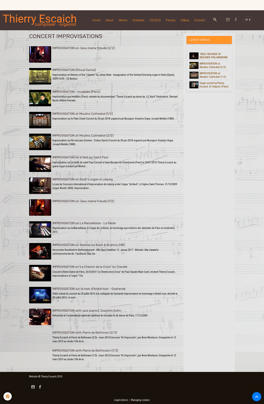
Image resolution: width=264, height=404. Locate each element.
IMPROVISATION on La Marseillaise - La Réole (84, 222)
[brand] (41, 20)
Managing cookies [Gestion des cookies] (140, 399)
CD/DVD (155, 20)
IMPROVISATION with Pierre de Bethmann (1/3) (85, 349)
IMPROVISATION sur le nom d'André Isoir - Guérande (88, 288)
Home (97, 20)
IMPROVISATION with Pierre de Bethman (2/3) (84, 331)
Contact (200, 20)
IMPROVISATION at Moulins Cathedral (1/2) (82, 113)
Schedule (139, 20)
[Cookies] (8, 396)
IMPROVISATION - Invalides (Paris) (76, 91)
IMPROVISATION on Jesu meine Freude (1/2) (83, 201)
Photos (171, 20)
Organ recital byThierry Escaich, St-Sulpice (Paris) (214, 84)
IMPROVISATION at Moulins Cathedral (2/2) (83, 135)
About (110, 20)
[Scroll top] (256, 396)
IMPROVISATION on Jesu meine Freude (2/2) (83, 48)
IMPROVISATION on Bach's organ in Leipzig (82, 179)
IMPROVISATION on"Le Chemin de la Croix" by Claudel (89, 266)
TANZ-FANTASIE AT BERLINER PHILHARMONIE (214, 55)
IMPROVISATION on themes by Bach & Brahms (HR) (88, 244)
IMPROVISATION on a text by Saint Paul (80, 157)
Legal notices (121, 399)
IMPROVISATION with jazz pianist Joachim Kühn (86, 310)
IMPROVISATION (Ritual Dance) (74, 70)
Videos (185, 20)
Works (123, 20)
